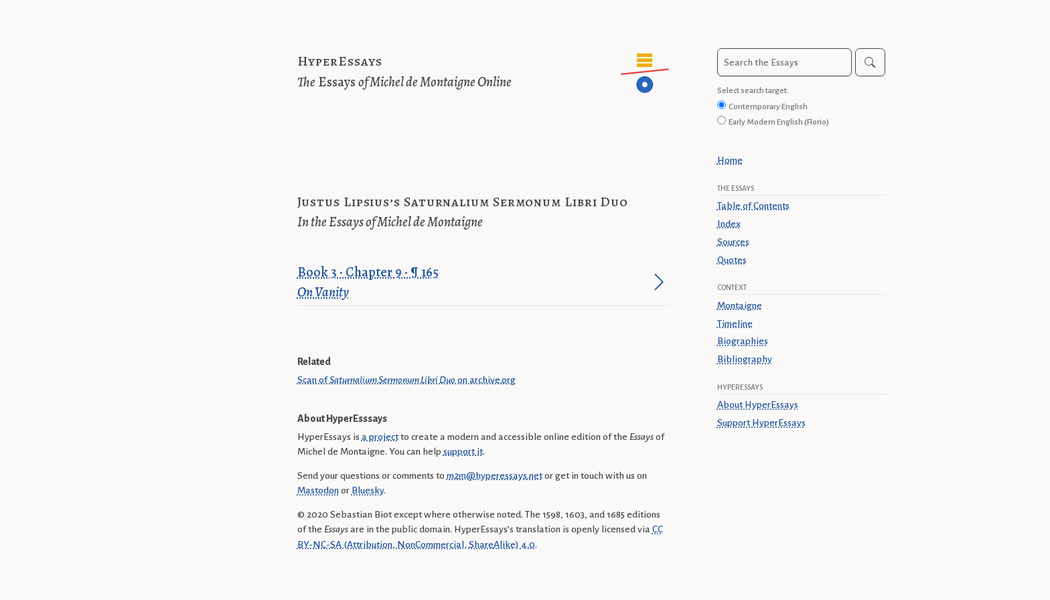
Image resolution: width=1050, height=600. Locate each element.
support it (463, 451)
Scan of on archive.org (406, 379)
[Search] (870, 62)
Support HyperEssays (761, 422)
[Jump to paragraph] (659, 282)
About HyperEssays (757, 404)
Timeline (735, 323)
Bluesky (368, 490)
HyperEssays (339, 61)
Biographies (742, 340)
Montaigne (739, 305)
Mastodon (318, 490)
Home (730, 160)
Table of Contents (753, 205)
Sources (733, 241)
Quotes (732, 259)
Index (729, 223)
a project (380, 436)
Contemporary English (768, 106)
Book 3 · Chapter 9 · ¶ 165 (473, 283)
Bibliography (744, 359)
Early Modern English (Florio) (779, 122)
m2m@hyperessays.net (494, 475)
